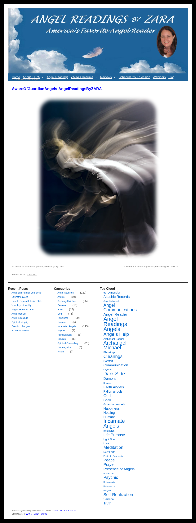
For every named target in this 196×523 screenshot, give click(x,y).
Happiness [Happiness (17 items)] (111, 408)
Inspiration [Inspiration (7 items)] (108, 430)
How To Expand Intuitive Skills (26, 301)
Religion (61, 339)
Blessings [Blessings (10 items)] (109, 352)
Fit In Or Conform (20, 330)
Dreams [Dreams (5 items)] (106, 383)
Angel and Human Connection (26, 292)
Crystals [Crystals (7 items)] (107, 369)
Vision (60, 351)
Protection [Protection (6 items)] (108, 473)
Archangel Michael (66, 301)
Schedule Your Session (134, 77)
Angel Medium (18, 313)
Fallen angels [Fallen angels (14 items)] (112, 391)
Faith (60, 309)
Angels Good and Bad (22, 309)
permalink (32, 274)
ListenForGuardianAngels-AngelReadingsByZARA (150, 266)
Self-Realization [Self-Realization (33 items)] (118, 494)
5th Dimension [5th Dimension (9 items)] (112, 292)
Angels (61, 297)
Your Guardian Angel (25, 79)
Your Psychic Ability (21, 305)
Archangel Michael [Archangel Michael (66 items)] (114, 345)
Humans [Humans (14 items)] (109, 417)
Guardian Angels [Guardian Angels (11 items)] (114, 404)
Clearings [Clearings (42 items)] (112, 356)
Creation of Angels (20, 326)
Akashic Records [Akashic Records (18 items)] (116, 297)
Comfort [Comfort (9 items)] (108, 361)
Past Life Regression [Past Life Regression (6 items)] (113, 456)
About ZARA (33, 77)
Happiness (62, 318)
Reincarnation (64, 334)
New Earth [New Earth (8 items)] (109, 452)
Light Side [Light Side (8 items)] (109, 439)
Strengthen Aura (19, 297)
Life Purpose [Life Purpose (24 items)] (114, 435)
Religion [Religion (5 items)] (107, 490)
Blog (171, 77)
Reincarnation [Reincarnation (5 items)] (109, 482)
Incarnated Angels (66, 326)
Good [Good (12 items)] (107, 400)
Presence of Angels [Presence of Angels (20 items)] (119, 469)
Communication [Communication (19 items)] (115, 365)
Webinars (159, 77)
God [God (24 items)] (107, 396)
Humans (61, 322)
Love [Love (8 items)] (106, 443)
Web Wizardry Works (65, 510)
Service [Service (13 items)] (108, 499)
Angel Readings (57, 77)
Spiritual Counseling (67, 343)
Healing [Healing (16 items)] (109, 413)
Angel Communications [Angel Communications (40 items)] (120, 307)
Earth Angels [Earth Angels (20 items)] (113, 387)
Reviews (108, 77)
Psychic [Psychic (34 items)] (110, 477)
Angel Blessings (19, 318)
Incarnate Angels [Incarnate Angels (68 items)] (114, 423)
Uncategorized (64, 347)
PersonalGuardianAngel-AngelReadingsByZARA (39, 266)
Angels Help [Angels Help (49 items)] (116, 334)
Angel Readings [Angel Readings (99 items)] (115, 321)
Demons (61, 305)
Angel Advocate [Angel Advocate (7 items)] (111, 301)
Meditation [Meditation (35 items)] (113, 447)
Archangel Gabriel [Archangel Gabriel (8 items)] (113, 339)
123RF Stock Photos (36, 513)
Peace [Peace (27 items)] (109, 460)
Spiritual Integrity (20, 322)
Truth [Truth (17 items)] (107, 503)
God (59, 313)
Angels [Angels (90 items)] (111, 329)
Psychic (61, 330)
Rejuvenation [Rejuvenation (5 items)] (109, 486)
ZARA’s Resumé (84, 77)
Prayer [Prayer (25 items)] (109, 464)
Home (16, 77)
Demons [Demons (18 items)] (109, 379)
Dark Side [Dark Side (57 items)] (114, 373)
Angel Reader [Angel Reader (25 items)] (115, 314)
